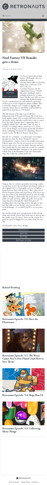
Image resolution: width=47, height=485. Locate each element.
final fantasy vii (23, 230)
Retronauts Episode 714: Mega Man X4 (22, 395)
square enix (23, 233)
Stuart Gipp (23, 237)
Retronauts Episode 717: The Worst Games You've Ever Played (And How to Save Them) (23, 359)
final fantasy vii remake (23, 240)
